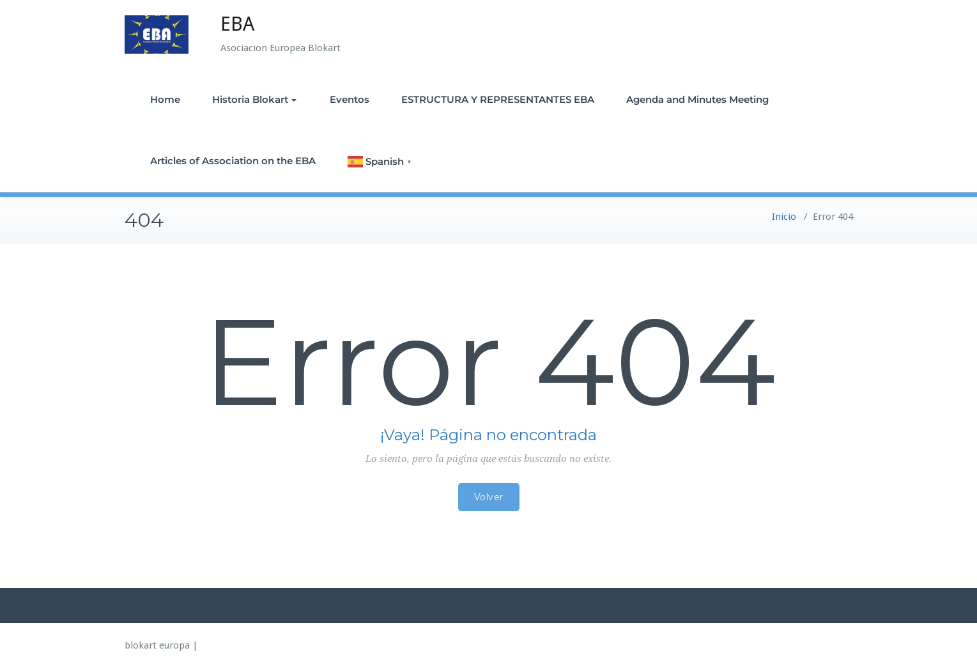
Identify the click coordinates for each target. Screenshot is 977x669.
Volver (489, 497)
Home (165, 99)
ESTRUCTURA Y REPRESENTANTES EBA (497, 99)
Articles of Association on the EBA (233, 161)
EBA (237, 24)
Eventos (349, 99)
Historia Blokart (254, 99)
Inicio (784, 216)
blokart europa (157, 645)
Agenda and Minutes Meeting (697, 99)
